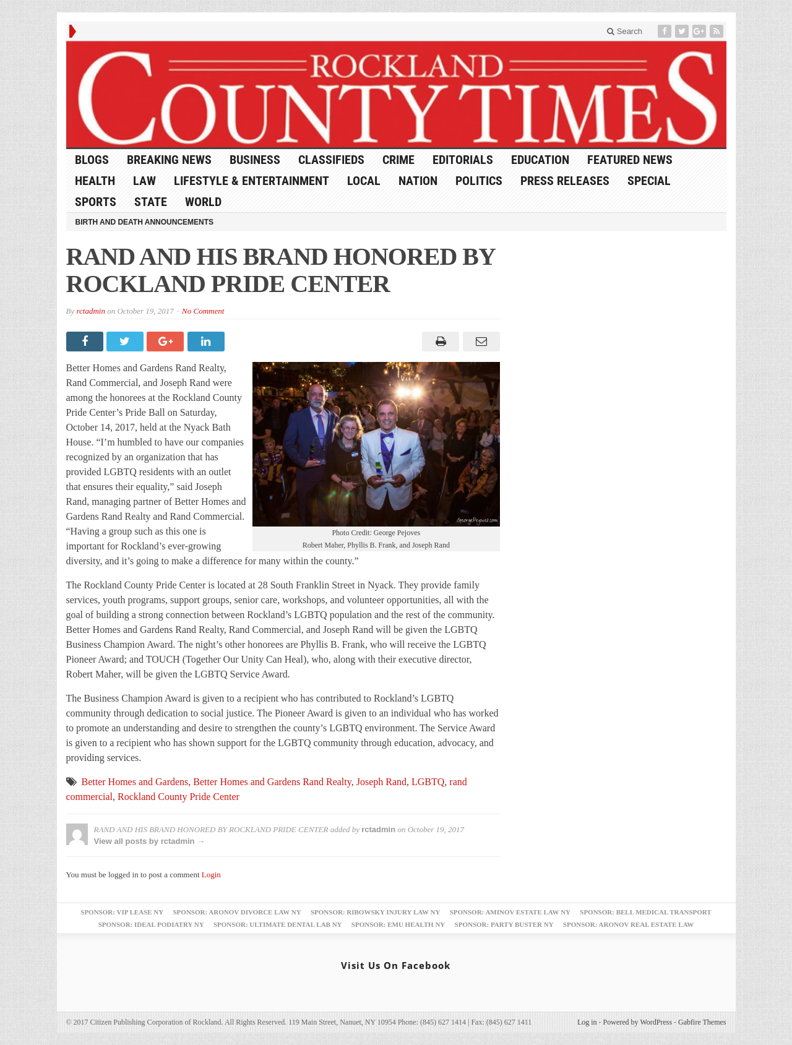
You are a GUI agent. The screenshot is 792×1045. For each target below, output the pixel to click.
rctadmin (90, 311)
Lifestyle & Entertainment (251, 180)
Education (540, 159)
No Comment (203, 311)
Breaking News (169, 159)
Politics (478, 180)
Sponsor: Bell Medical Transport (645, 912)
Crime (398, 159)
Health (95, 180)
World (203, 201)
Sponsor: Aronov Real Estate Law (628, 924)
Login (211, 874)
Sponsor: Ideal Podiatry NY (151, 924)
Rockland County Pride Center (178, 796)
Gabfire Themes (702, 1022)
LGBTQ (427, 781)
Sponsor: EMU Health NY (398, 924)
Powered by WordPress (637, 1022)
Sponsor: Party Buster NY (504, 924)
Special (649, 180)
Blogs (92, 159)
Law (144, 180)
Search (624, 31)
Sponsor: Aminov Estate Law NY (510, 912)
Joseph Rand (381, 781)
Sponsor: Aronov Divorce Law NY (237, 912)
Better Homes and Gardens (135, 781)
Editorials (463, 159)
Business (255, 159)
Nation (417, 180)
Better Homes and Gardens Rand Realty (272, 781)
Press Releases (564, 180)
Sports (95, 201)
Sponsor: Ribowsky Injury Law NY (375, 912)
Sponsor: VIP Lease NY (121, 912)
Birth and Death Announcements (144, 222)
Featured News (630, 159)
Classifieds (331, 159)
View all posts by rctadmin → (149, 841)
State (150, 201)
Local (364, 180)
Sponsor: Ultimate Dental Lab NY (277, 924)
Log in (587, 1022)
